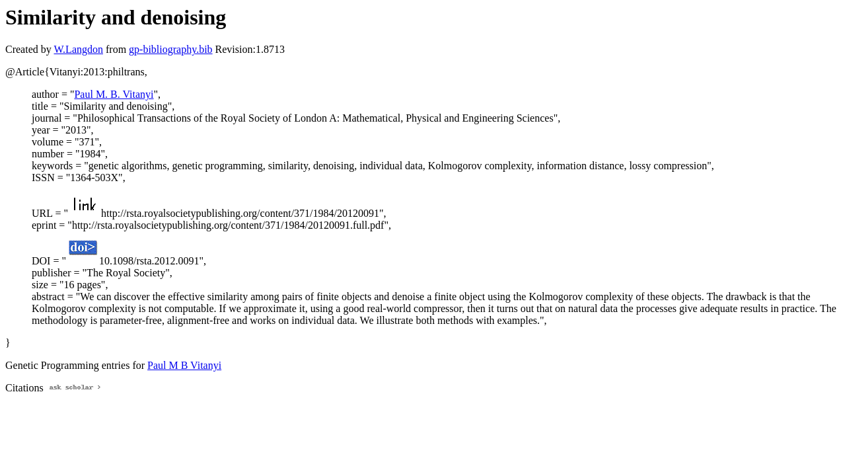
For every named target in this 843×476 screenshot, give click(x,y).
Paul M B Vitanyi (184, 365)
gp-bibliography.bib (171, 49)
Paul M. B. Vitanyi (113, 94)
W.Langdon (78, 49)
